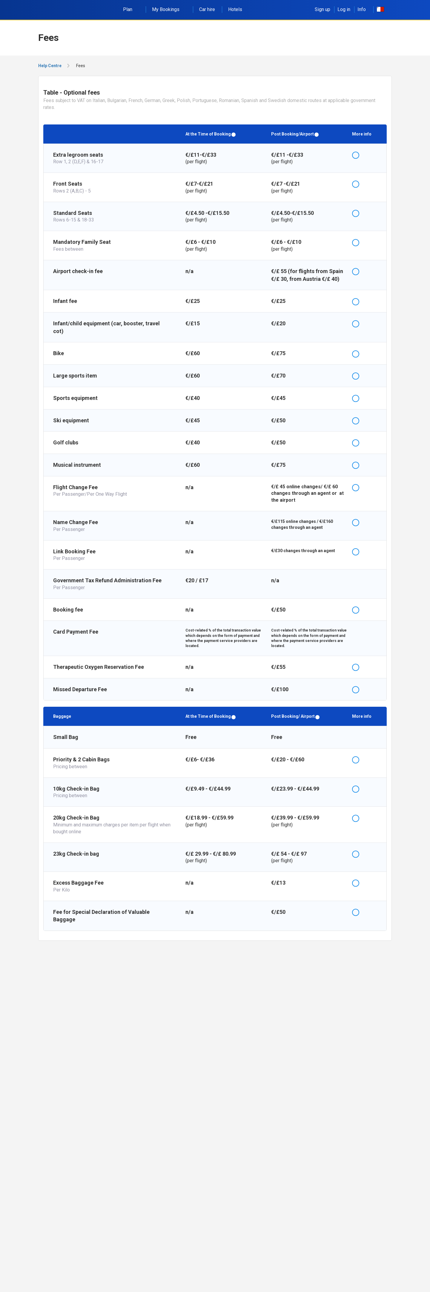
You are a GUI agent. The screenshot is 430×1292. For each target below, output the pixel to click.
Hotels (235, 9)
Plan (131, 9)
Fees (80, 65)
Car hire (207, 9)
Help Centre (50, 65)
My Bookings (169, 9)
